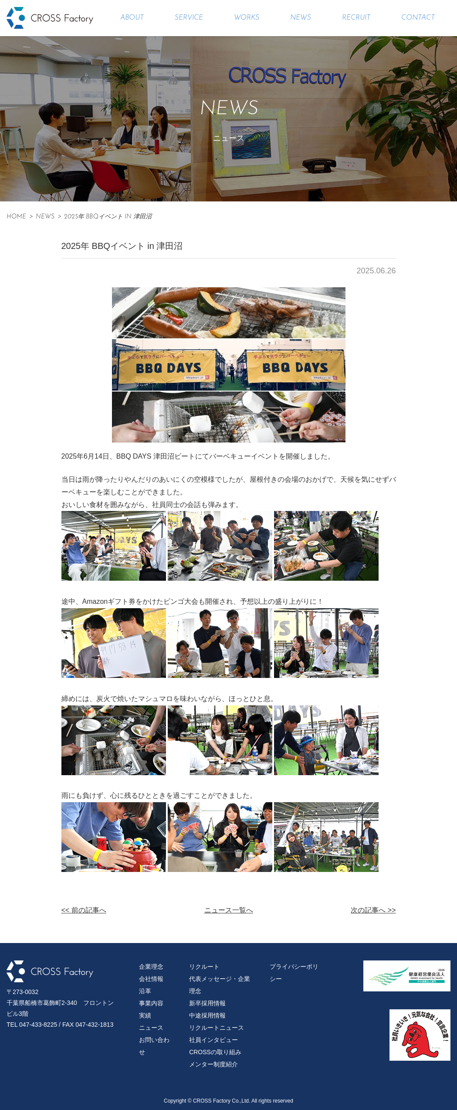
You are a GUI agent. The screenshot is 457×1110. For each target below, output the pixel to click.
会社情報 (151, 978)
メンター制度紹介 (213, 1064)
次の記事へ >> (373, 910)
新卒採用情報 (207, 1003)
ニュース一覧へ (228, 910)
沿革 (145, 990)
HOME (16, 217)
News (45, 217)
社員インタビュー (213, 1039)
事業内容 (151, 1003)
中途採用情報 (207, 1015)
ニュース (151, 1027)
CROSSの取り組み (215, 1052)
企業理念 (151, 966)
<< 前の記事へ (83, 910)
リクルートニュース (216, 1027)
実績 (145, 1015)
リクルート (204, 966)
